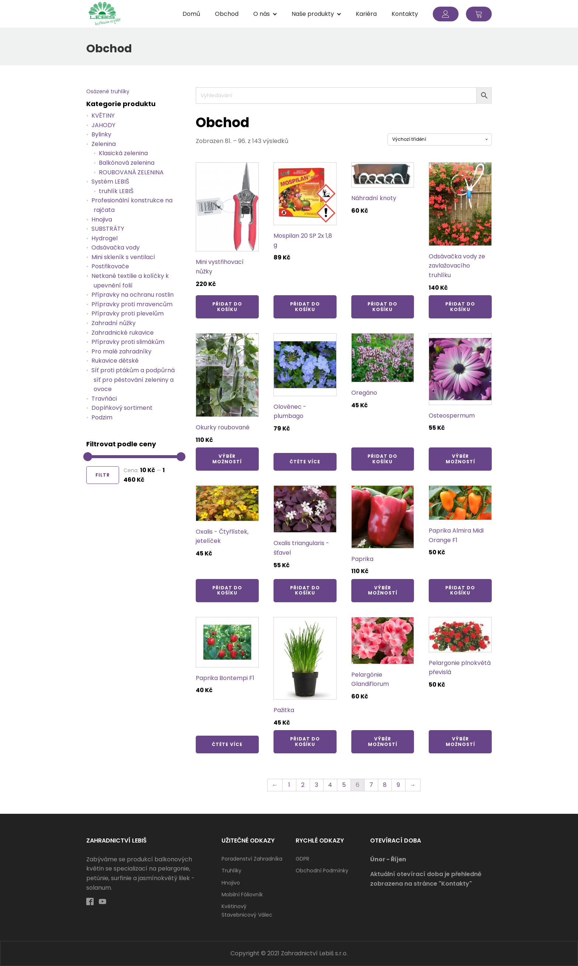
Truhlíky (231, 870)
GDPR (302, 858)
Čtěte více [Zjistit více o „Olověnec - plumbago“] (305, 461)
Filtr (102, 475)
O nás (265, 14)
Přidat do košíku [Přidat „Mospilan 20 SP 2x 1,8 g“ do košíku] (305, 306)
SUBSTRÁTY (107, 228)
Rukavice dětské (115, 360)
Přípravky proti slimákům (127, 342)
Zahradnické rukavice (122, 332)
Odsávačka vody (115, 247)
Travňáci (104, 398)
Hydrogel (104, 238)
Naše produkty (316, 14)
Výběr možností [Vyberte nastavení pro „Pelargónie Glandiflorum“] (382, 741)
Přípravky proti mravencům (132, 304)
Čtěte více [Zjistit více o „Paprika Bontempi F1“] (227, 744)
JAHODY (103, 125)
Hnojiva (101, 219)
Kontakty (404, 14)
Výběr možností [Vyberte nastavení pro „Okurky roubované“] (227, 458)
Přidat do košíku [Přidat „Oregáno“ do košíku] (382, 458)
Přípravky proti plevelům (127, 313)
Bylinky (101, 134)
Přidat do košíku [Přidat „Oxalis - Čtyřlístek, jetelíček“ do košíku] (227, 590)
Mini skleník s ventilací (123, 257)
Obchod (226, 14)
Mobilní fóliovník (242, 894)
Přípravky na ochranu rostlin (132, 294)
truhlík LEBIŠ (116, 191)
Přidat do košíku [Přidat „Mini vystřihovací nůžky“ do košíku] (227, 306)
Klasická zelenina (123, 153)
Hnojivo (231, 882)
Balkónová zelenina (126, 162)
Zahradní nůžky (113, 323)
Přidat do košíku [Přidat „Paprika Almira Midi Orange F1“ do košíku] (460, 590)
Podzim (101, 417)
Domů (191, 14)
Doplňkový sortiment (122, 408)
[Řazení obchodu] (439, 139)
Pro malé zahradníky (121, 351)
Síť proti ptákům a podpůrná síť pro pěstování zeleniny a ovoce (133, 379)
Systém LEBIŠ (110, 181)
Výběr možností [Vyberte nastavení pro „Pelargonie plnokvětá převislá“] (460, 741)
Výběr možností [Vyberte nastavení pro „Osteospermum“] (460, 458)
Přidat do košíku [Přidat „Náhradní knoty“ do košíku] (382, 306)
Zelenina (103, 144)
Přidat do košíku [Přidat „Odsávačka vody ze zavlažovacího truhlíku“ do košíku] (460, 306)
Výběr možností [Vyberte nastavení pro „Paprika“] (382, 590)
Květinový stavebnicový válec (247, 910)
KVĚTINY (103, 115)
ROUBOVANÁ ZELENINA (131, 172)
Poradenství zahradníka (252, 858)
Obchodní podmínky (322, 870)
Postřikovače (110, 266)
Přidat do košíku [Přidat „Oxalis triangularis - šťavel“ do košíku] (305, 590)
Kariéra (366, 14)
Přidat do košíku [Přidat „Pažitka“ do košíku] (305, 741)
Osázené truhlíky (107, 91)
